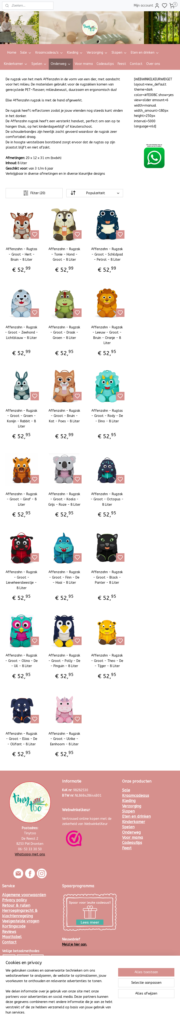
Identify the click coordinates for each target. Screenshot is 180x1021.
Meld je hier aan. (74, 945)
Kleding (75, 53)
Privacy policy (14, 900)
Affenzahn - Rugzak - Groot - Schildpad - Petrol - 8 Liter (107, 254)
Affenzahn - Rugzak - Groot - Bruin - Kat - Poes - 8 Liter (64, 415)
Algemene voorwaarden (24, 895)
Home (11, 53)
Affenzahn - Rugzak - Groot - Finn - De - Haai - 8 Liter (64, 577)
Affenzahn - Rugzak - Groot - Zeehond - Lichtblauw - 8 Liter (21, 332)
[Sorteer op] (95, 193)
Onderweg (61, 64)
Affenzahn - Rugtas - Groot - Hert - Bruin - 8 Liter (21, 254)
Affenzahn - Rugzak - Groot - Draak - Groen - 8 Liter (64, 332)
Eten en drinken (145, 53)
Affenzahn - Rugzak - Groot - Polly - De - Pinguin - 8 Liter (64, 660)
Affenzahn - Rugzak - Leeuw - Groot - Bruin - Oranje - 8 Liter (107, 335)
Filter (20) (34, 193)
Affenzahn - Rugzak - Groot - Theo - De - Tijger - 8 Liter (107, 660)
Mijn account (147, 5)
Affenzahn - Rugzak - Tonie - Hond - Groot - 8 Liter (64, 254)
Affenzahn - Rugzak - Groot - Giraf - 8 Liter (21, 499)
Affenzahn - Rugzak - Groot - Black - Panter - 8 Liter (107, 577)
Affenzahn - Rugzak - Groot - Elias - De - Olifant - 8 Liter (21, 739)
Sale (26, 53)
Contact (136, 64)
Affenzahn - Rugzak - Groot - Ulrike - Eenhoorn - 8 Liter (64, 739)
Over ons (153, 64)
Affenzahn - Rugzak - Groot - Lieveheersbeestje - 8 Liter (21, 580)
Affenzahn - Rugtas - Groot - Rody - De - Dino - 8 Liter (107, 415)
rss (112, 1012)
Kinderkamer (16, 64)
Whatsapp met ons (30, 854)
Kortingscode (14, 926)
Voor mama (84, 64)
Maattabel (12, 937)
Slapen (119, 53)
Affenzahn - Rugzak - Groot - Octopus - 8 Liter (107, 499)
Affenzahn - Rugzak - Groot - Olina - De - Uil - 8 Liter (21, 660)
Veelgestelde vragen (20, 921)
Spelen (39, 64)
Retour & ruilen (16, 905)
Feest (122, 64)
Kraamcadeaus (135, 795)
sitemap (103, 1012)
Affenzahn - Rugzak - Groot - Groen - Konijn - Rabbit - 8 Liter (21, 418)
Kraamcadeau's (49, 53)
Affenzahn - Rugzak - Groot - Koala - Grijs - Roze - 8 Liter (64, 499)
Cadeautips (105, 64)
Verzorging (97, 53)
